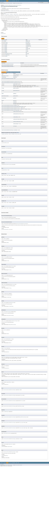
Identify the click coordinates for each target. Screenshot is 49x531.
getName (14, 93)
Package (4, 462)
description (28, 42)
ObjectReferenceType (8, 53)
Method (11, 3)
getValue (14, 100)
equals (14, 85)
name (26, 52)
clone (14, 78)
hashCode (14, 103)
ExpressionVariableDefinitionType (7, 64)
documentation (28, 43)
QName (6, 52)
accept (14, 74)
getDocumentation (16, 90)
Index (16, 462)
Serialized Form (3, 33)
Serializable (7, 14)
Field (6, 3)
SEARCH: (39, 2)
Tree (11, 462)
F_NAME (27, 47)
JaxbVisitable (15, 14)
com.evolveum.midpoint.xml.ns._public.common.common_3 (12, 5)
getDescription (15, 88)
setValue (14, 123)
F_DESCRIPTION (28, 44)
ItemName (5, 44)
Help (18, 462)
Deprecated (13, 462)
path (14, 110)
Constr (8, 3)
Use (9, 462)
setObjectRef (15, 119)
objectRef (27, 53)
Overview (1, 462)
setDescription (15, 111)
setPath (14, 121)
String (6, 42)
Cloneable (11, 14)
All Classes (2, 2)
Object (5, 13)
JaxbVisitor (18, 74)
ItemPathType (17, 110)
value (26, 56)
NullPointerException (5, 229)
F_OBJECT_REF (28, 48)
